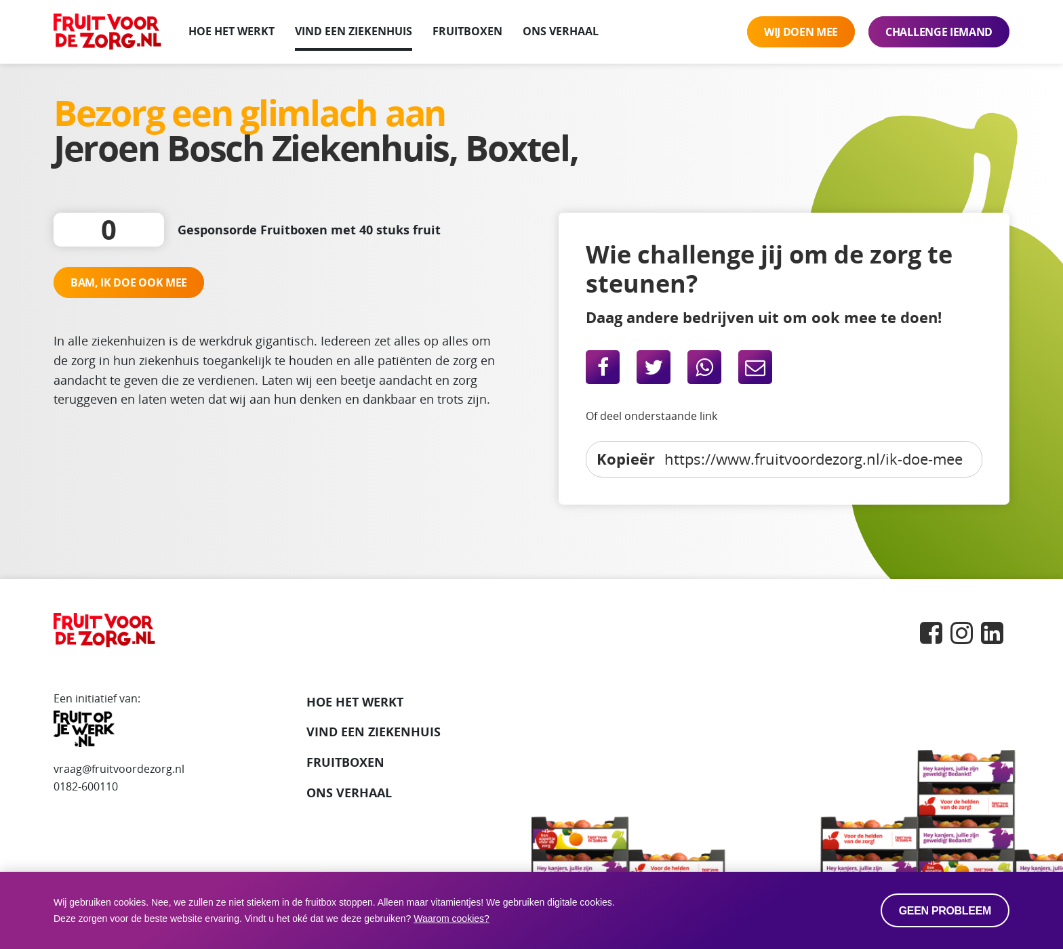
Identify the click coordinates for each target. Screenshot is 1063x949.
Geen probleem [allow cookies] (945, 910)
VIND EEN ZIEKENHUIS (373, 731)
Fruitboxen (467, 31)
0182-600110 (86, 786)
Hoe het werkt (231, 31)
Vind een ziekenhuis (353, 31)
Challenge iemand (938, 31)
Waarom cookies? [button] (451, 918)
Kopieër (626, 458)
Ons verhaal (561, 31)
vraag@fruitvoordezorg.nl (119, 768)
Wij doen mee (801, 31)
